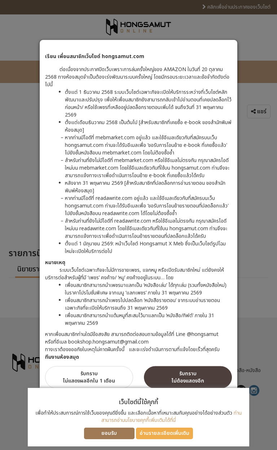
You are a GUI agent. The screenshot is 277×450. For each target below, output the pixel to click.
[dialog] (138, 225)
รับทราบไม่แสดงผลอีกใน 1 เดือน (89, 377)
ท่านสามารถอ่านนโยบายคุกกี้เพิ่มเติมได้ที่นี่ (171, 416)
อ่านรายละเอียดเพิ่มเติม (164, 433)
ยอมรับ (109, 433)
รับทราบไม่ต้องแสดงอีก (188, 377)
